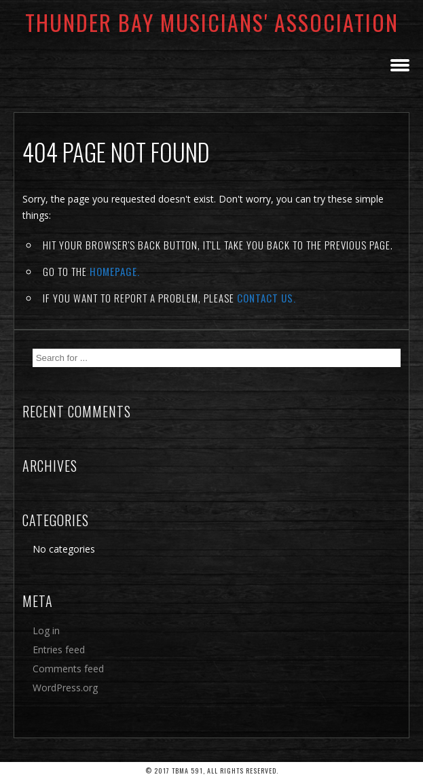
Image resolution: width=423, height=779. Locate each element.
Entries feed (59, 649)
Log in (46, 630)
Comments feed (68, 668)
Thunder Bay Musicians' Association (212, 22)
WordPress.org (65, 687)
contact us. (266, 297)
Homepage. (115, 271)
